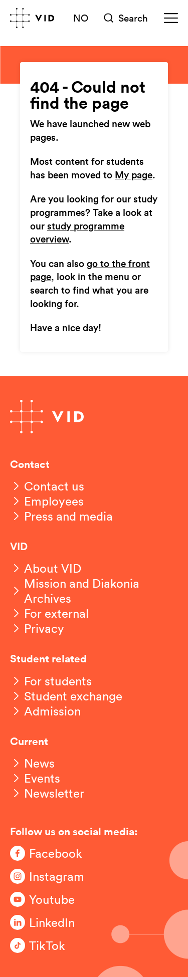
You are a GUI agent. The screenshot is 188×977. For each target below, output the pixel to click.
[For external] (49, 613)
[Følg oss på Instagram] (50, 876)
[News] (32, 763)
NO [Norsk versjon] (80, 17)
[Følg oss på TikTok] (50, 945)
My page (133, 175)
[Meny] (171, 18)
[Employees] (47, 501)
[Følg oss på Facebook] (50, 853)
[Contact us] (47, 486)
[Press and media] (61, 516)
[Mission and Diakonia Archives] (94, 591)
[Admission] (45, 710)
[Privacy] (37, 628)
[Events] (35, 778)
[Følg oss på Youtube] (50, 899)
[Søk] (126, 18)
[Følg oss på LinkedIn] (50, 922)
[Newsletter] (47, 793)
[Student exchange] (66, 695)
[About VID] (45, 568)
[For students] (51, 680)
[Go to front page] (32, 18)
